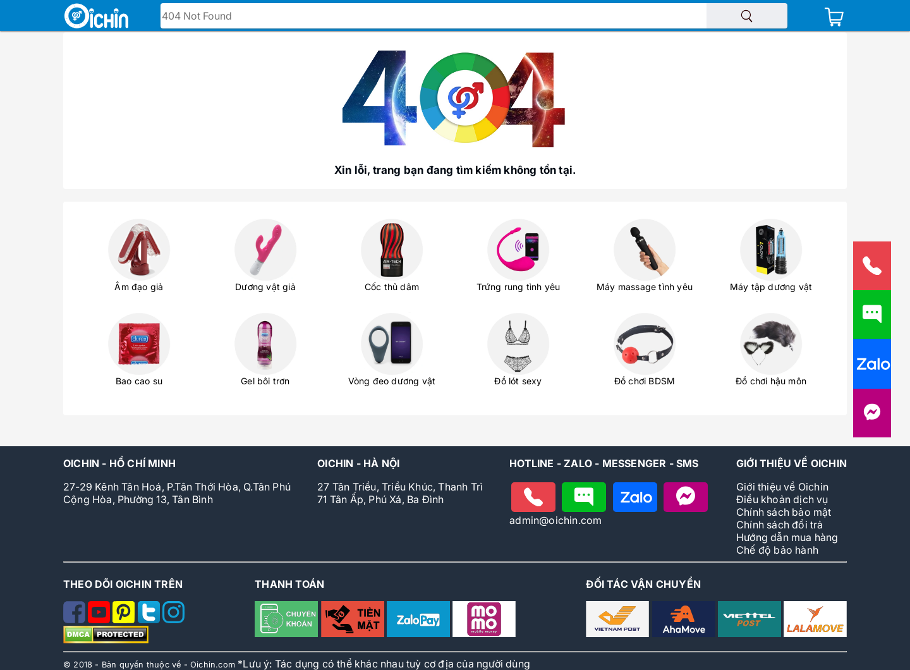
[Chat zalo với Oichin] (635, 497)
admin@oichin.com (555, 520)
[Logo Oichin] (96, 17)
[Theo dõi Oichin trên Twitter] (150, 619)
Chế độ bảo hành (777, 550)
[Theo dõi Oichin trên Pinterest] (124, 619)
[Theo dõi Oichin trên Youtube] (100, 619)
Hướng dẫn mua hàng (787, 537)
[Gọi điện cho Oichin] (533, 497)
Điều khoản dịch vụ (782, 499)
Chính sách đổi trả (779, 524)
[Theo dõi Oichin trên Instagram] (173, 619)
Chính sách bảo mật (784, 512)
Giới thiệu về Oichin (782, 486)
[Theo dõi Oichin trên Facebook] (75, 619)
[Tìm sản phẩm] (747, 15)
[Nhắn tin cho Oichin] (584, 497)
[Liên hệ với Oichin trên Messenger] (872, 418)
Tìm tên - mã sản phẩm (221, 17)
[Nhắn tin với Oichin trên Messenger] (686, 497)
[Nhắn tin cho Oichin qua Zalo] (872, 370)
